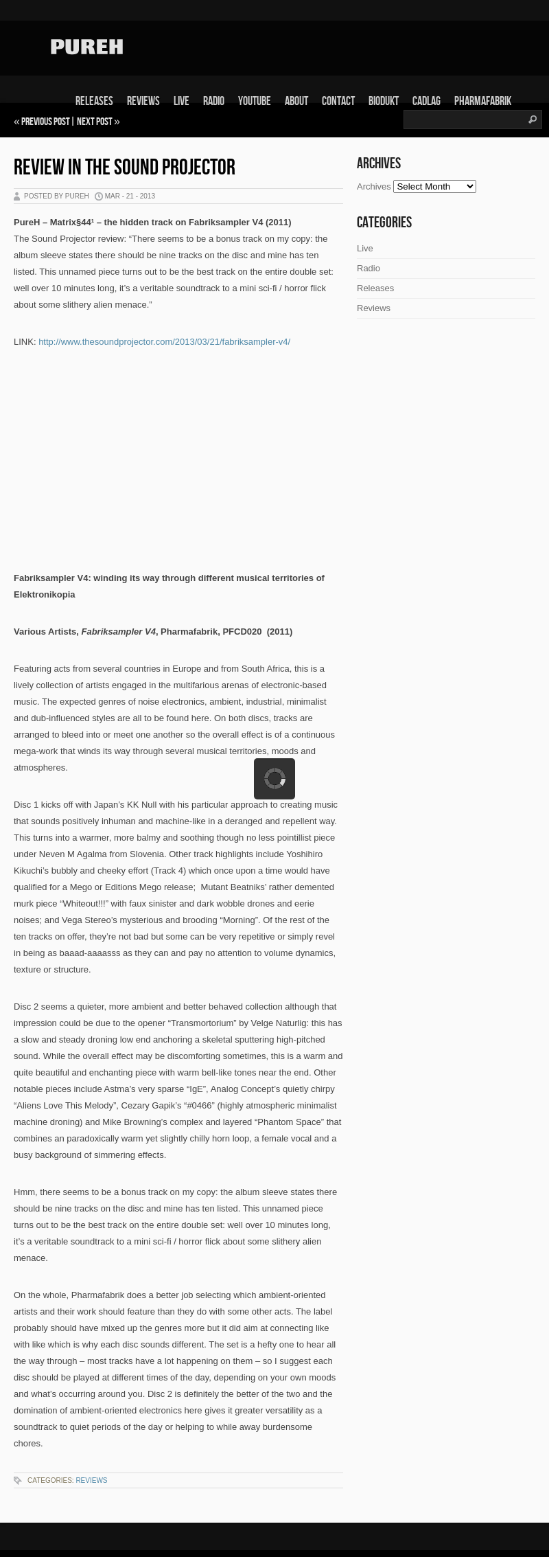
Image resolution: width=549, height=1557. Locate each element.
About (296, 101)
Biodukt (384, 101)
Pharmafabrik (482, 101)
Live (181, 101)
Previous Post (45, 121)
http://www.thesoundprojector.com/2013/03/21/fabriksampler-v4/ (164, 342)
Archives (374, 186)
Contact (338, 101)
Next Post (95, 121)
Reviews (143, 101)
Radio (213, 101)
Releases (94, 101)
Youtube (254, 101)
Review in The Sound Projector (124, 168)
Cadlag (426, 101)
